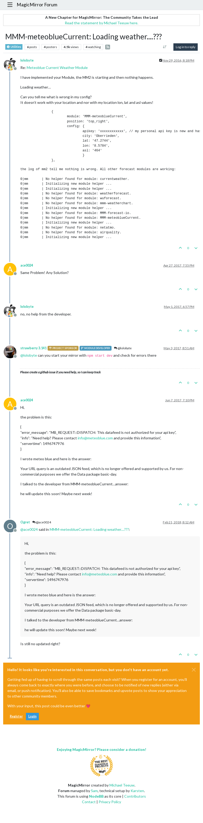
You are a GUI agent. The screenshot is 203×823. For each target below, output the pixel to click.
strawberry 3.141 (33, 348)
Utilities (14, 47)
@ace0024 (41, 522)
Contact (89, 801)
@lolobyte (123, 348)
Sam (94, 790)
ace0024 (26, 265)
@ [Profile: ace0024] (29, 529)
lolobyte (27, 60)
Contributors (135, 796)
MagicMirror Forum (37, 4)
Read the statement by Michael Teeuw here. (101, 23)
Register (16, 716)
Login (32, 716)
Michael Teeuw (122, 785)
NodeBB (96, 796)
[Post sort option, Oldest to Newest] (164, 47)
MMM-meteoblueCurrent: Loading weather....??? (89, 529)
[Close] (194, 670)
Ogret (25, 522)
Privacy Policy (110, 801)
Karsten (137, 790)
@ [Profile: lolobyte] (28, 355)
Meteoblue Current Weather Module (57, 67)
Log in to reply (185, 47)
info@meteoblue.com (95, 438)
